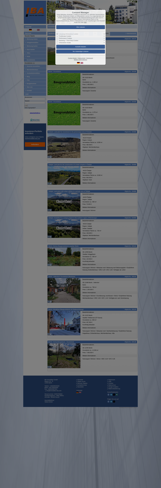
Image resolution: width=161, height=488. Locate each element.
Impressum (89, 58)
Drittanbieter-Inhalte (65, 42)
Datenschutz (81, 58)
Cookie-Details (72, 58)
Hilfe (85, 22)
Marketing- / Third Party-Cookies (68, 40)
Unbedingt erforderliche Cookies (68, 34)
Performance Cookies (65, 38)
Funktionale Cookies (65, 36)
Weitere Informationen (80, 60)
